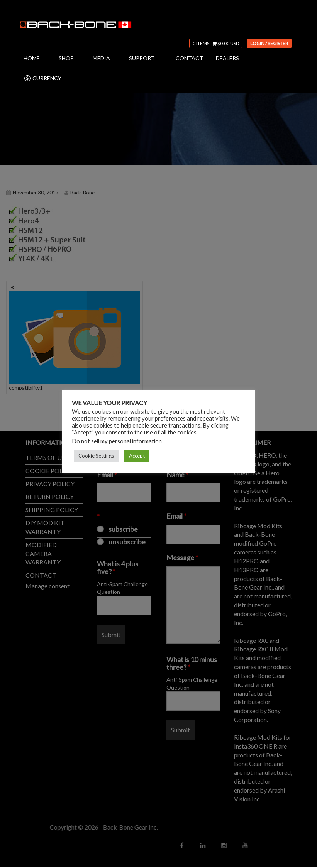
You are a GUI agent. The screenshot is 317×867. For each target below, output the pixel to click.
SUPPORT (142, 58)
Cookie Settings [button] (96, 456)
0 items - (216, 43)
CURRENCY (42, 78)
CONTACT (189, 58)
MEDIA (101, 58)
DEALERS (227, 58)
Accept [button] (137, 456)
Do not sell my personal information (117, 441)
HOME (32, 58)
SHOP (66, 58)
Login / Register (269, 43)
